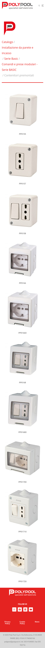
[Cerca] (40, 5)
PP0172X (22, 581)
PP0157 (22, 184)
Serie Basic (11, 59)
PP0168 (22, 382)
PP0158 (22, 233)
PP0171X (22, 532)
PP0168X (22, 432)
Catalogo (7, 42)
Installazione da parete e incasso (17, 50)
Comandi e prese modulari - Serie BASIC (20, 67)
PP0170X (22, 482)
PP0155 (22, 134)
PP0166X (22, 333)
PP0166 (22, 283)
